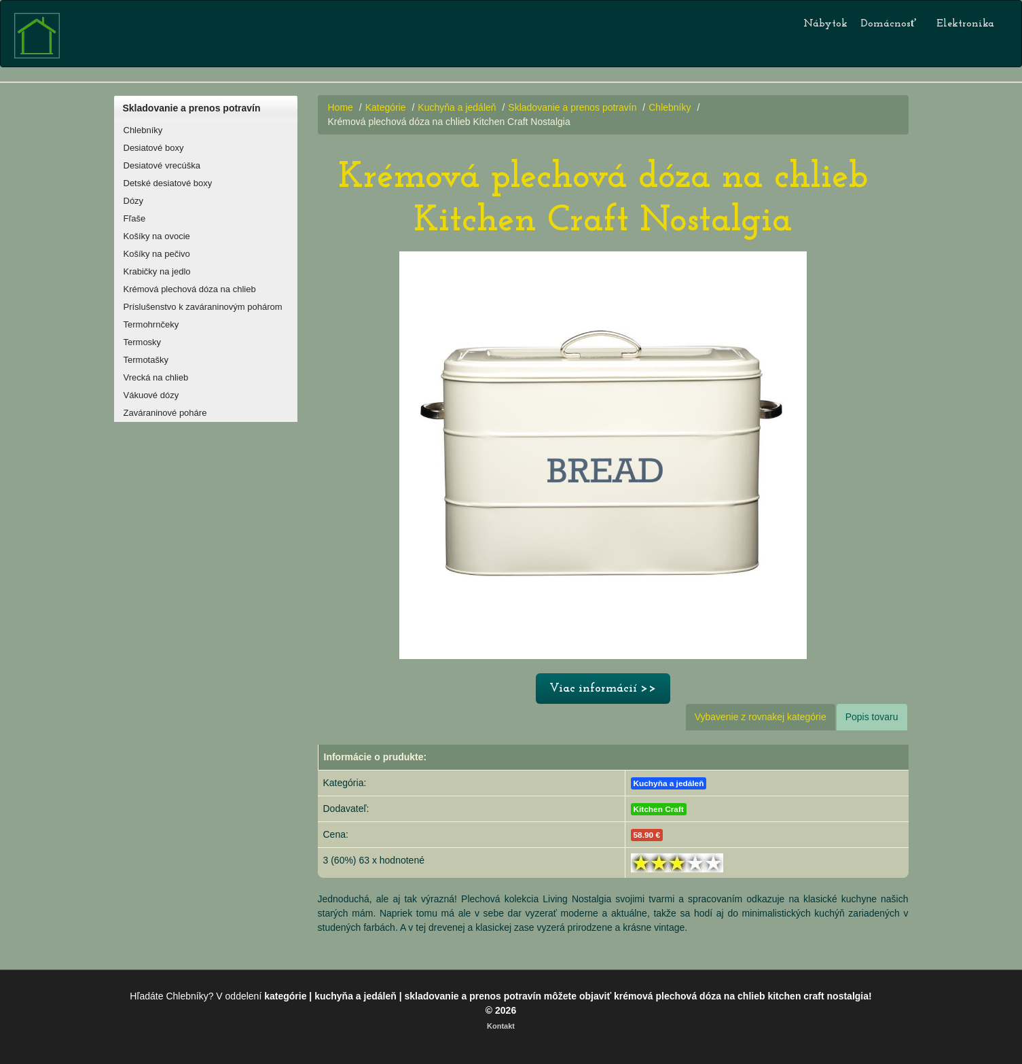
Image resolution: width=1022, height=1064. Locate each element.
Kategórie (385, 107)
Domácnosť (888, 23)
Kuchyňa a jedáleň (458, 107)
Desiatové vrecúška (162, 165)
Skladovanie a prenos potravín (192, 108)
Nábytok (825, 23)
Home (340, 107)
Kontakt (501, 1026)
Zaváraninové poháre (165, 413)
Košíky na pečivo (157, 254)
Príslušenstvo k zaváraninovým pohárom (203, 307)
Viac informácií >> (603, 688)
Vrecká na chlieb (156, 377)
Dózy (134, 201)
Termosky (143, 342)
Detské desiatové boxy (168, 183)
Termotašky (146, 360)
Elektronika (965, 23)
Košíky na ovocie (157, 236)
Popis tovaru (871, 716)
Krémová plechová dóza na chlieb (190, 289)
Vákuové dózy (151, 395)
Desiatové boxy (154, 148)
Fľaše (135, 218)
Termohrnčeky (151, 324)
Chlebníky (143, 130)
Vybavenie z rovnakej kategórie (760, 716)
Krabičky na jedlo (157, 271)
